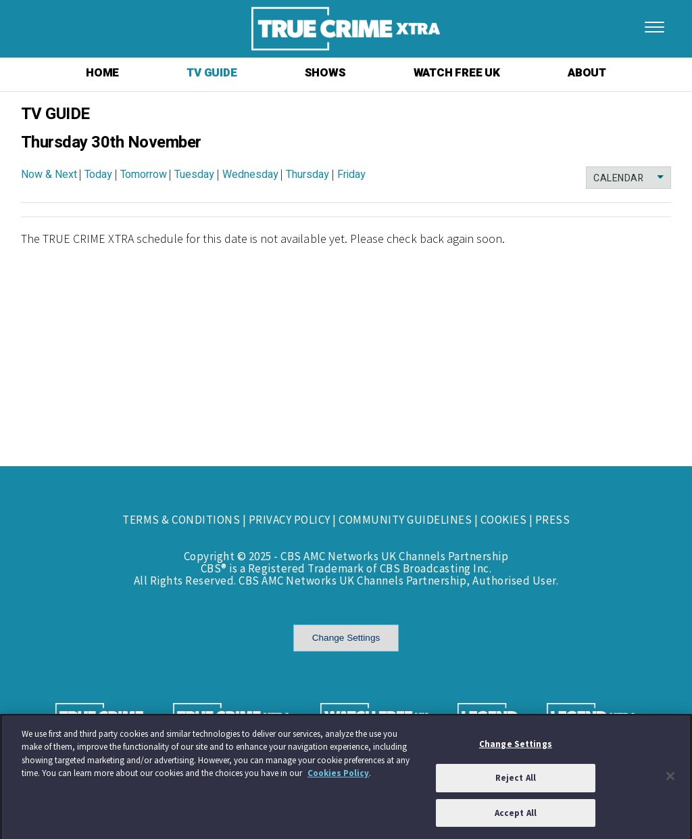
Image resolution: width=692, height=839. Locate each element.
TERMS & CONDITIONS (181, 519)
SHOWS (325, 72)
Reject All (515, 782)
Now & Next (49, 174)
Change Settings (346, 638)
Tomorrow (143, 174)
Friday (351, 174)
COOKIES (503, 519)
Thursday (307, 174)
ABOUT (587, 72)
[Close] (670, 779)
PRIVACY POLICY (289, 519)
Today (98, 174)
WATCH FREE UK (457, 72)
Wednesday (250, 174)
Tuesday (194, 174)
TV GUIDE (212, 72)
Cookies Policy (338, 777)
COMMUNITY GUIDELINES (405, 519)
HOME (102, 72)
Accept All (516, 817)
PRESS (552, 519)
